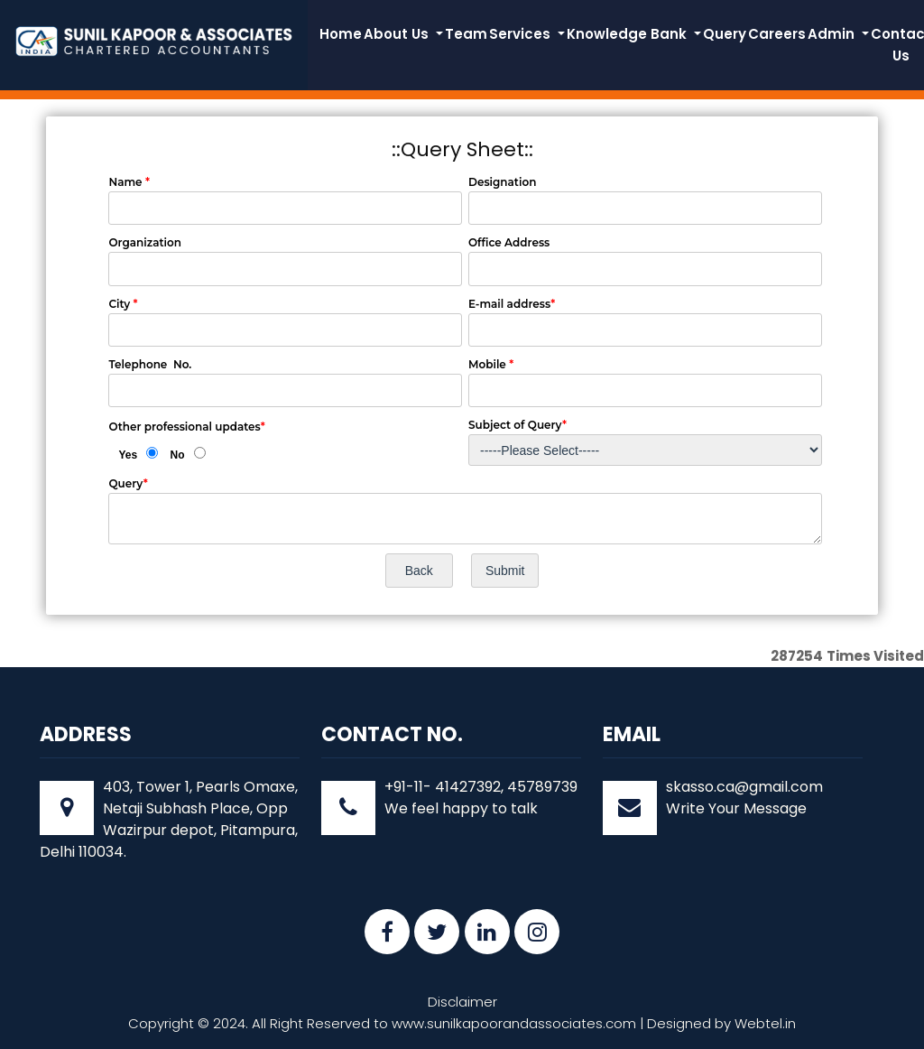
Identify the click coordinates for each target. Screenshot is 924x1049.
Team (466, 33)
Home (340, 33)
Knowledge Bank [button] (628, 33)
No (178, 455)
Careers (777, 33)
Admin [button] (833, 33)
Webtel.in (765, 1023)
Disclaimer (462, 1001)
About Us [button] (398, 33)
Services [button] (521, 33)
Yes (127, 455)
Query (724, 33)
